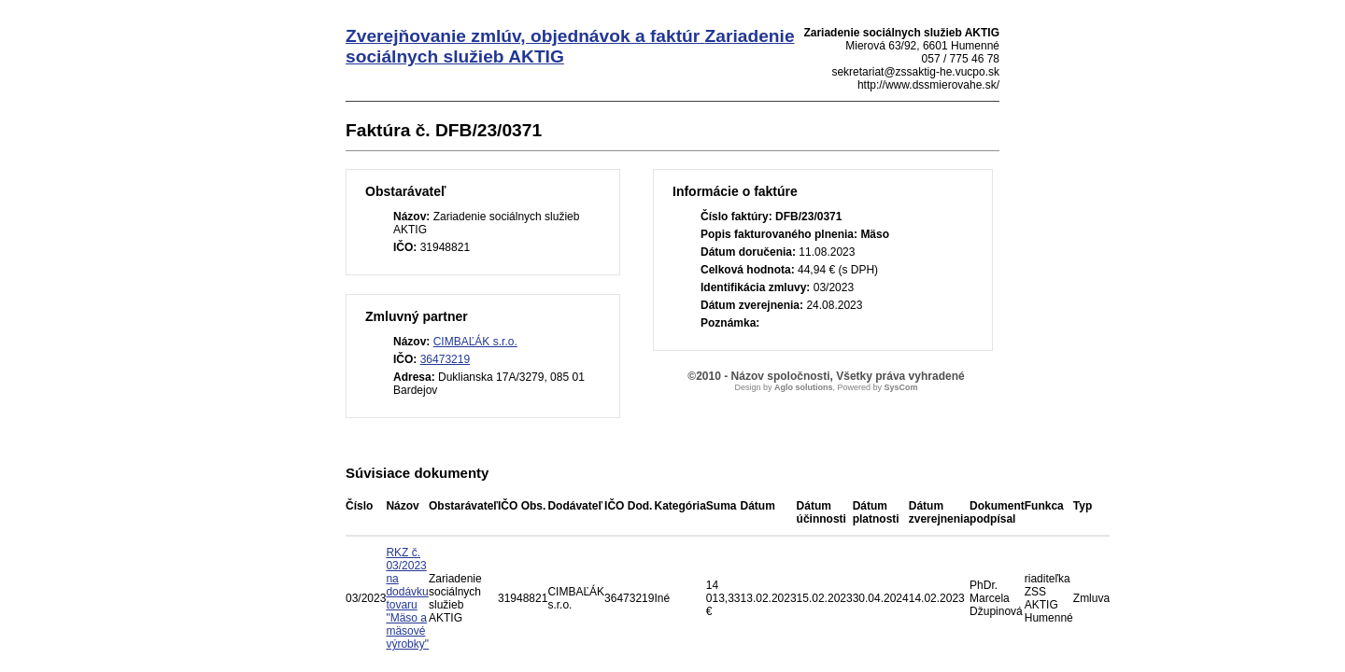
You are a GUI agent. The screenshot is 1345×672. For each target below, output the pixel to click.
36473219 (445, 359)
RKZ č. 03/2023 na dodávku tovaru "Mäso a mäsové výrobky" (407, 598)
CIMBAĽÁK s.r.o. (475, 341)
